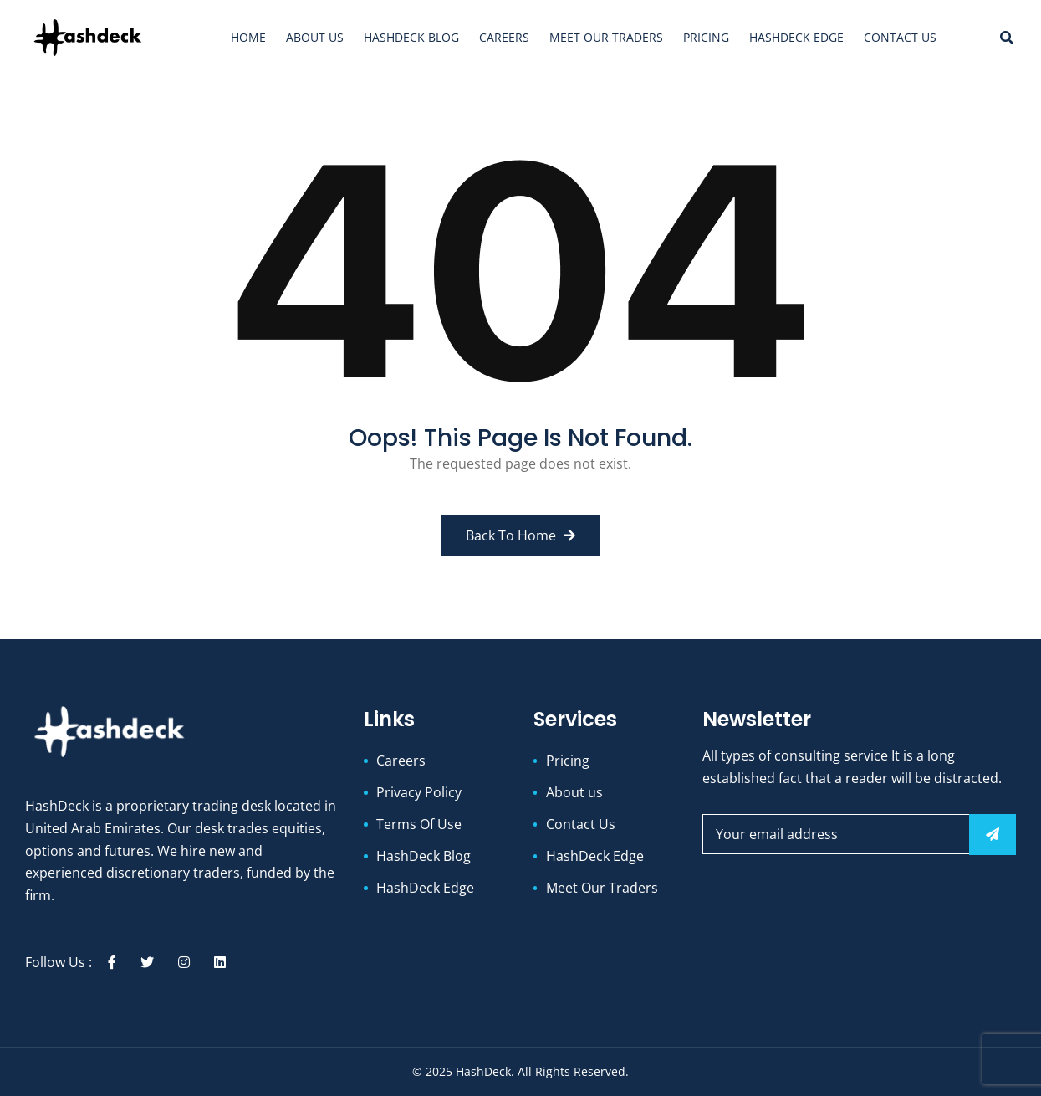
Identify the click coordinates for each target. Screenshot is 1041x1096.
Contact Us (900, 37)
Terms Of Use (419, 824)
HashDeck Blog (411, 37)
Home (248, 37)
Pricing (706, 37)
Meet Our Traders (606, 37)
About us (315, 37)
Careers (504, 37)
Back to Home (520, 535)
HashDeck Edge (796, 37)
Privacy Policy (419, 792)
